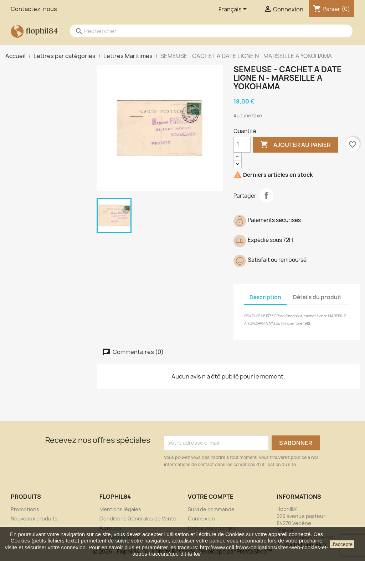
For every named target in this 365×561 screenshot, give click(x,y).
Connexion (201, 518)
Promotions (25, 509)
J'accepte (342, 544)
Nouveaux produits (34, 518)
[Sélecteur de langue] (234, 9)
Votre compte (210, 497)
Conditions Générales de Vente (137, 518)
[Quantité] (242, 145)
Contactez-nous (34, 9)
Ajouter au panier (295, 144)
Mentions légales (120, 509)
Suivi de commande (211, 509)
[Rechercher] (204, 31)
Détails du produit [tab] (317, 297)
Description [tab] (265, 297)
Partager (266, 195)
